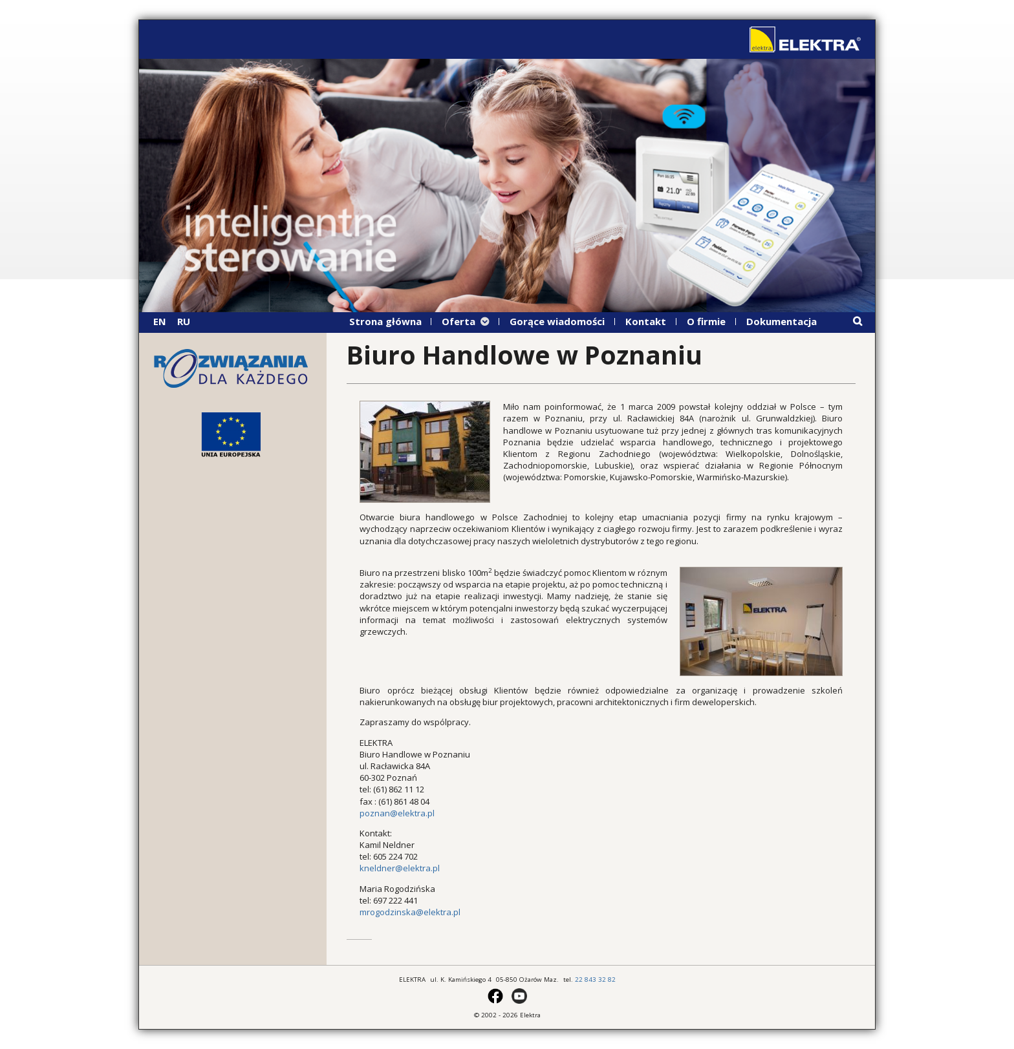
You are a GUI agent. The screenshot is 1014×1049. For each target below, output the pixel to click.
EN (159, 321)
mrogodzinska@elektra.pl (410, 912)
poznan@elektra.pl (397, 813)
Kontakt (645, 321)
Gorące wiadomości (557, 321)
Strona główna (385, 321)
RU (183, 321)
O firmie (706, 321)
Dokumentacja (781, 321)
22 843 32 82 (595, 979)
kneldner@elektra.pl (400, 868)
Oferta (458, 321)
